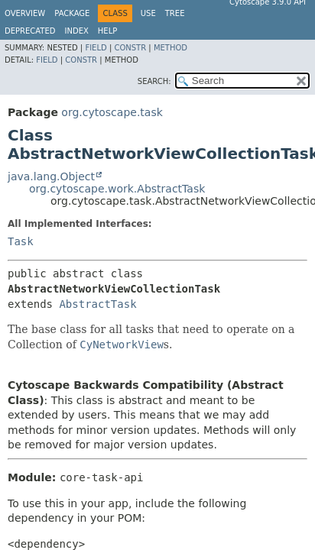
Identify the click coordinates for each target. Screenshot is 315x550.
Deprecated (30, 31)
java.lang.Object (51, 176)
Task (21, 241)
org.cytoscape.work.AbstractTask (117, 189)
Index (77, 31)
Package (71, 13)
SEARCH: (154, 81)
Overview (25, 13)
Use (148, 13)
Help (107, 31)
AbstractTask (97, 304)
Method (170, 48)
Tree (175, 13)
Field (95, 48)
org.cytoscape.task (111, 112)
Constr (130, 48)
